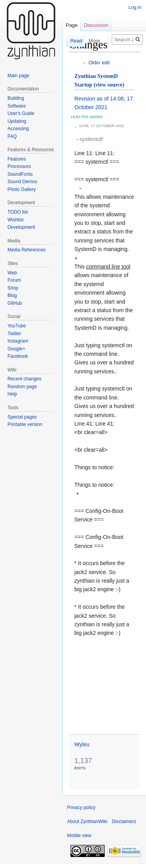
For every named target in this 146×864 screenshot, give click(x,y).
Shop (12, 288)
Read (72, 41)
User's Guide (20, 113)
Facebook (17, 356)
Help (12, 394)
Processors (19, 166)
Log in (134, 7)
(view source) (108, 85)
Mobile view (79, 835)
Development (21, 227)
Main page (18, 75)
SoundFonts (20, 174)
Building (15, 98)
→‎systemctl (88, 139)
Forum (14, 280)
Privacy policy (81, 807)
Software (16, 106)
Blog (12, 295)
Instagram (17, 341)
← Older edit (96, 62)
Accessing (18, 128)
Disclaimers (124, 821)
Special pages (22, 417)
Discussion (96, 25)
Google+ (16, 349)
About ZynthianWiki (87, 821)
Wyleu (82, 744)
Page (71, 25)
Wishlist (15, 220)
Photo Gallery (21, 189)
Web (12, 273)
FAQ (12, 136)
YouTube (16, 326)
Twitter (14, 333)
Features (16, 159)
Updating (16, 121)
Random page (22, 386)
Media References (26, 250)
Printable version (24, 424)
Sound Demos (22, 181)
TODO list (17, 212)
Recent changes (24, 379)
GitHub (14, 303)
